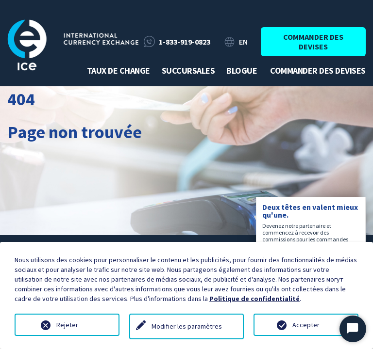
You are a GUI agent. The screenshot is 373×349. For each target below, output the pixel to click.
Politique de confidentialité (254, 298)
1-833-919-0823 (184, 42)
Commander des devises (313, 41)
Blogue (241, 71)
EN (243, 42)
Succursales (188, 71)
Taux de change (118, 71)
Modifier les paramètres (187, 326)
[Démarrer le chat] (352, 329)
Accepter (306, 324)
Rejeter (67, 324)
